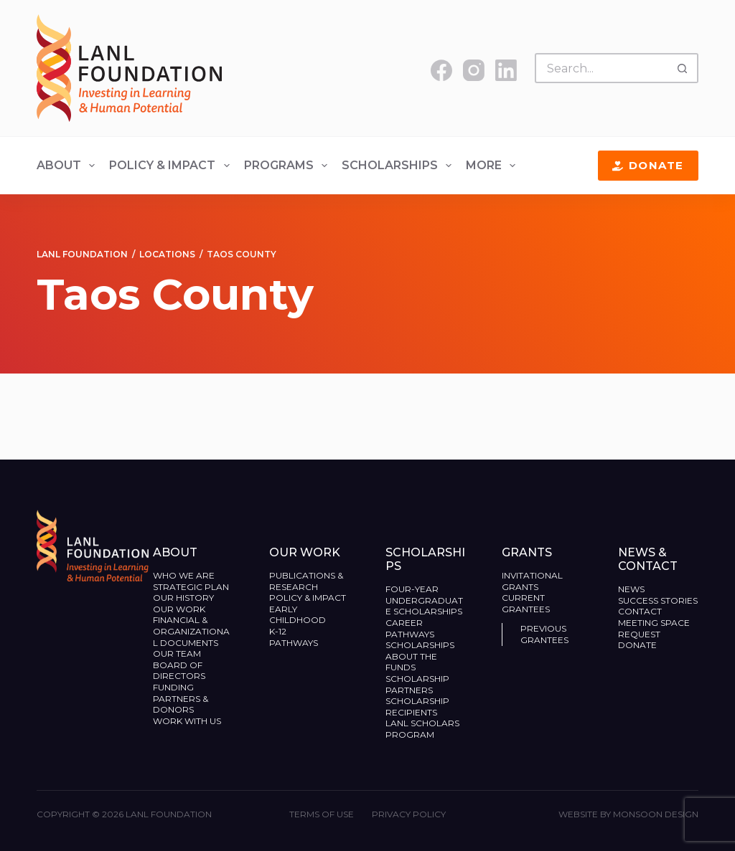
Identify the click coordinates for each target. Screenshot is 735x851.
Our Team (177, 653)
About (68, 165)
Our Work (180, 609)
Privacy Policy (409, 814)
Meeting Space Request (654, 628)
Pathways (293, 642)
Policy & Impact (172, 165)
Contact (640, 611)
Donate (648, 165)
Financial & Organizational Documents (191, 630)
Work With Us (187, 720)
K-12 (277, 631)
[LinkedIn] (506, 70)
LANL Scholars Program (422, 729)
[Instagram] (473, 70)
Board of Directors (180, 671)
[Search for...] (601, 68)
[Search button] (683, 68)
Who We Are (184, 575)
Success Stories (658, 600)
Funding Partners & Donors (180, 698)
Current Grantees (527, 603)
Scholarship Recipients (417, 706)
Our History (183, 597)
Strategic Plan (191, 586)
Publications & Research (306, 581)
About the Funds (411, 662)
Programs (288, 165)
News (631, 589)
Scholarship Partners (417, 684)
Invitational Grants (532, 581)
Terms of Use (321, 814)
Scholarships (399, 165)
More (493, 165)
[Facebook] (441, 70)
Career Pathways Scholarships (419, 633)
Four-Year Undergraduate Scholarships (424, 600)
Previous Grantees (545, 634)
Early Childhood (297, 615)
